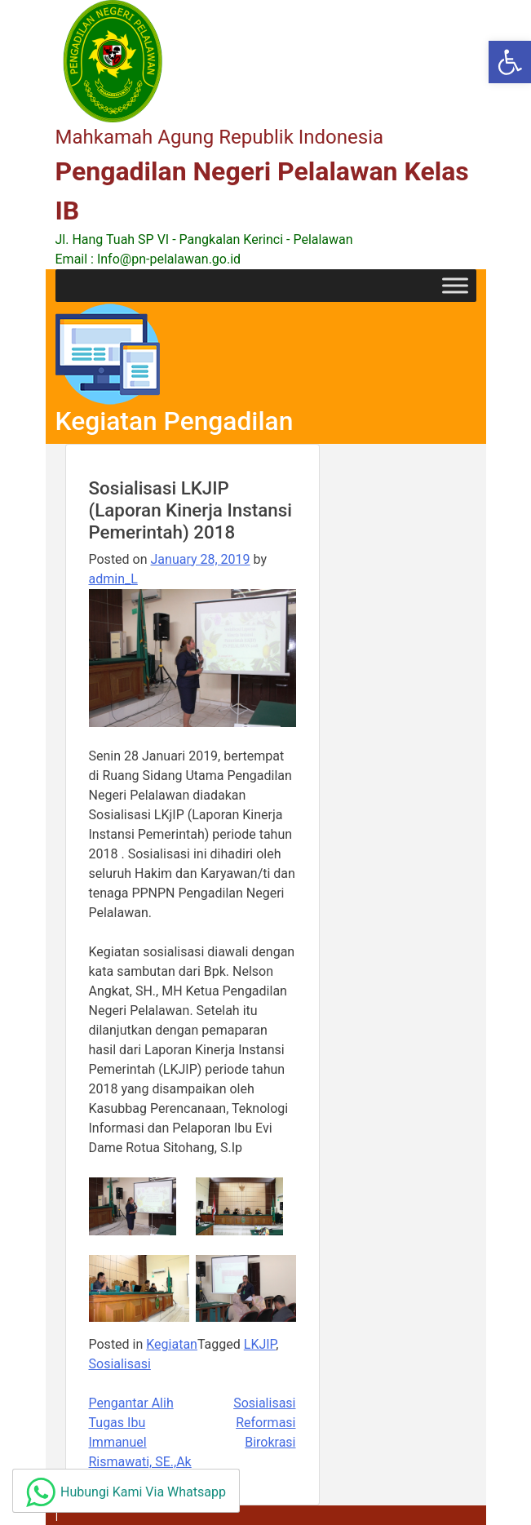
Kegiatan (171, 1344)
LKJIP (260, 1344)
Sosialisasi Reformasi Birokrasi (264, 1422)
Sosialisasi (120, 1364)
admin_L (113, 579)
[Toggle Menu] (455, 285)
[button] (510, 62)
